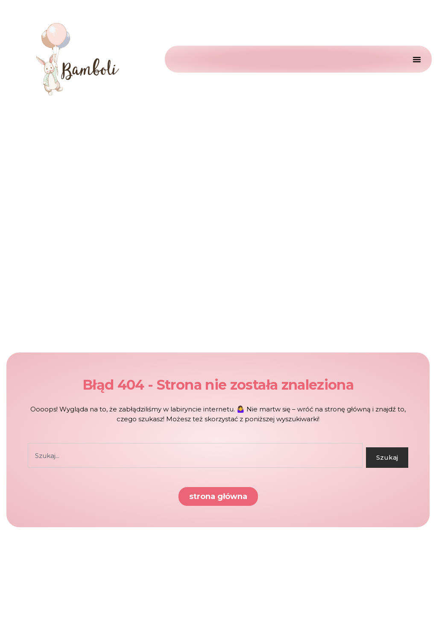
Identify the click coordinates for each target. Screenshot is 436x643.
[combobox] (195, 455)
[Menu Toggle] (414, 59)
